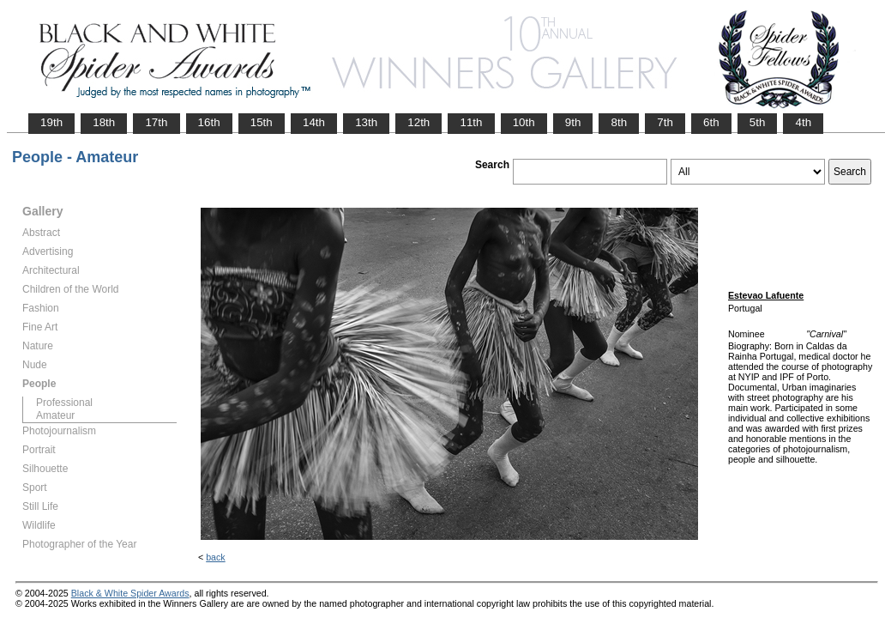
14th (313, 122)
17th (156, 122)
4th (803, 122)
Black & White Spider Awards (130, 593)
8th (618, 122)
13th (366, 122)
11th (470, 122)
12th (418, 122)
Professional (64, 403)
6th (711, 122)
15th (261, 122)
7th (665, 122)
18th (103, 122)
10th (524, 122)
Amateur (55, 415)
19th (51, 122)
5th (757, 122)
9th (573, 122)
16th (209, 122)
